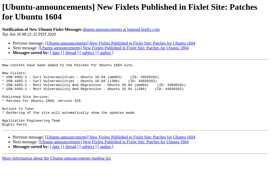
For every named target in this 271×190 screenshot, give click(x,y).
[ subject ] (88, 52)
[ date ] (56, 52)
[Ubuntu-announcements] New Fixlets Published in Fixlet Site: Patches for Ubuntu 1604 (120, 43)
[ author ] (106, 52)
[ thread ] (71, 52)
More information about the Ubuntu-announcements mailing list (56, 171)
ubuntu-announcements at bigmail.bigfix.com (121, 29)
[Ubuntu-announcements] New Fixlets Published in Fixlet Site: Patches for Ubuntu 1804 (114, 48)
